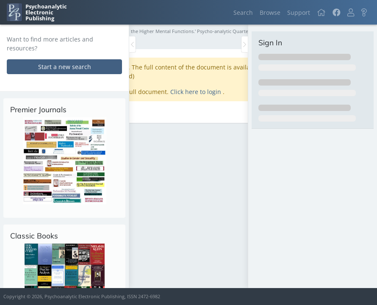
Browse (270, 12)
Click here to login (196, 92)
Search (243, 12)
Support (298, 12)
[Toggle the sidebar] (132, 44)
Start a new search (64, 67)
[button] (351, 12)
